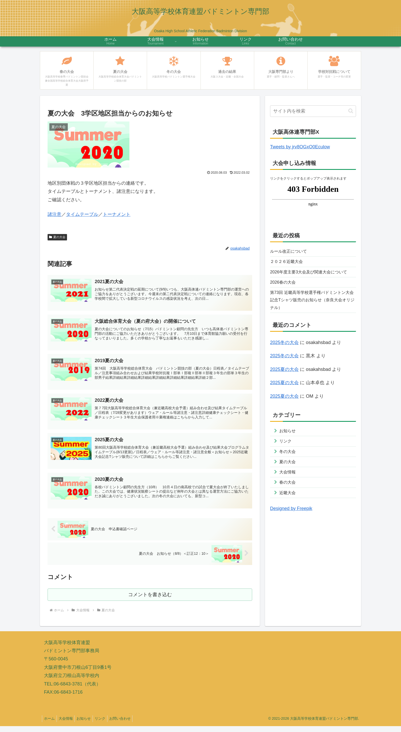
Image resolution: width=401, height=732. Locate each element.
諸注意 (54, 214)
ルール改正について (290, 251)
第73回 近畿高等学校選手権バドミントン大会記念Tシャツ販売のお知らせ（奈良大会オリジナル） (313, 313)
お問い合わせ (127, 725)
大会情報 (68, 725)
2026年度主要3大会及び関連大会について (311, 278)
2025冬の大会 (284, 356)
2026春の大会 (284, 293)
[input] (313, 111)
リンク (105, 725)
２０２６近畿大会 (288, 262)
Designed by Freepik (291, 527)
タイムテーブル (82, 214)
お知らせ (88, 725)
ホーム (50, 725)
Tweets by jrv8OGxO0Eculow (300, 146)
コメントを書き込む (150, 600)
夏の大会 (57, 237)
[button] (350, 111)
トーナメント (116, 214)
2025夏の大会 (284, 383)
